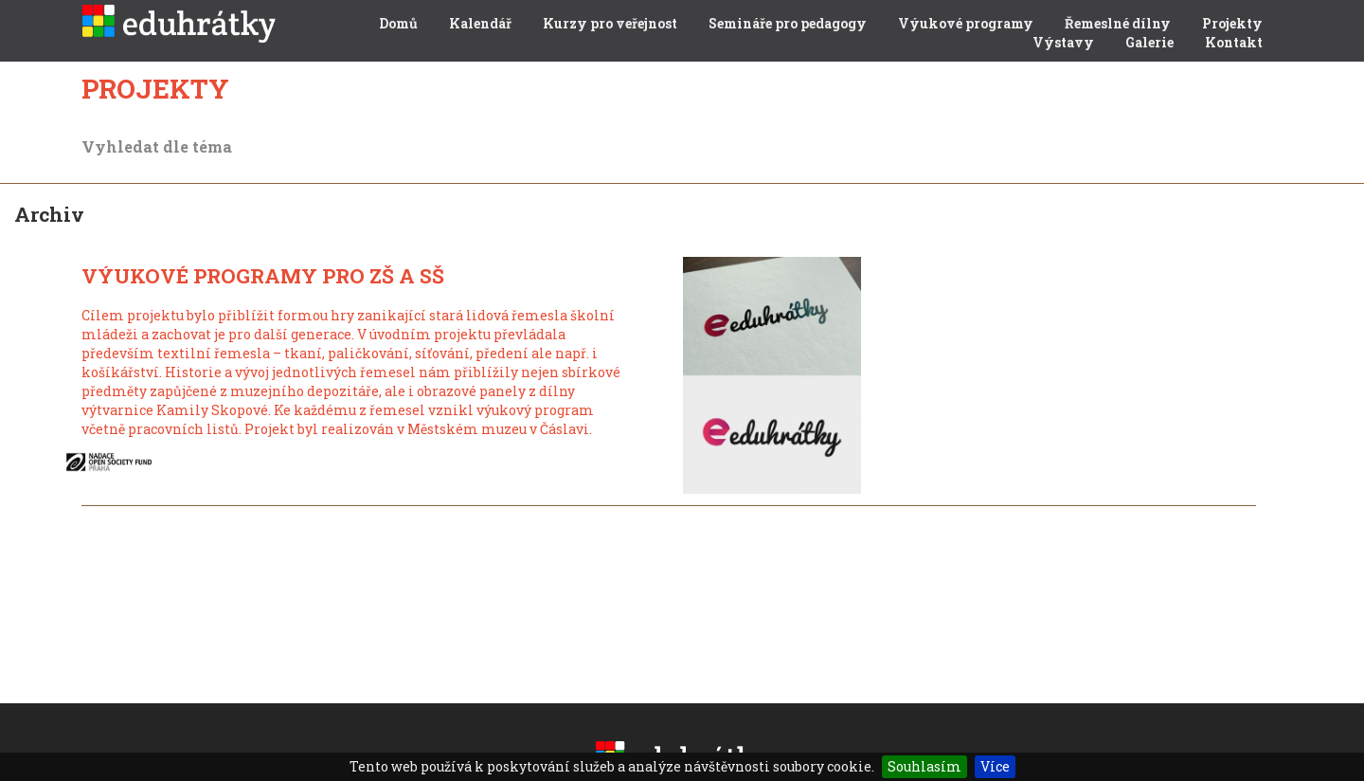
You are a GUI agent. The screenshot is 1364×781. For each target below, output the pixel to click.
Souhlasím (924, 766)
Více (995, 766)
